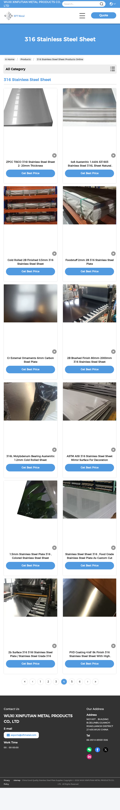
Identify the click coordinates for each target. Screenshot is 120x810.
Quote (103, 15)
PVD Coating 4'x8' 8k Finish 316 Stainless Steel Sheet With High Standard (89, 678)
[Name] (101, 4)
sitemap (17, 802)
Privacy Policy (7, 804)
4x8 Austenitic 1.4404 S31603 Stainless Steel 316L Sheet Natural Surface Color (89, 169)
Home (9, 59)
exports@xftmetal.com (21, 757)
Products (26, 59)
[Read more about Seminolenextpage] (25, 704)
